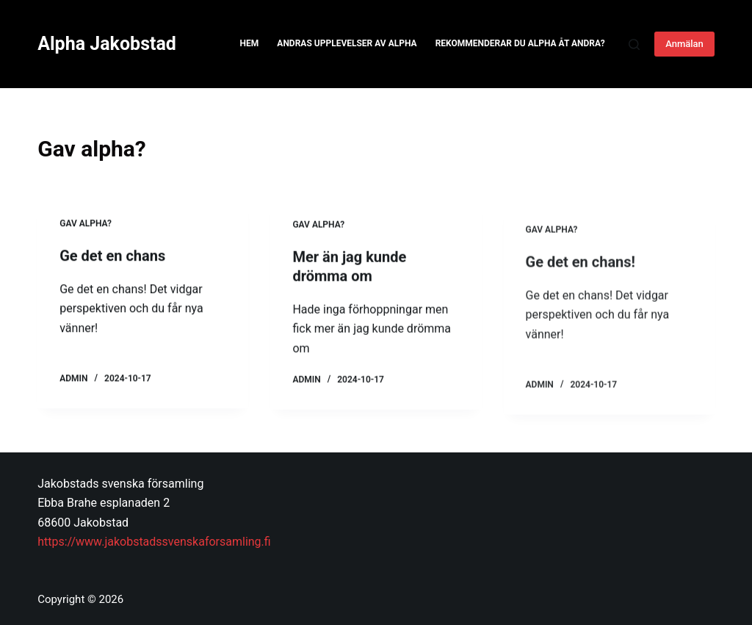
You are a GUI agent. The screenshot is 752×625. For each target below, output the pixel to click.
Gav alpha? (85, 225)
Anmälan (684, 43)
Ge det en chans (112, 257)
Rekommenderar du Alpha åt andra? (520, 43)
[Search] (634, 44)
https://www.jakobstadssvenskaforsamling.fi (153, 542)
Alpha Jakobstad (106, 43)
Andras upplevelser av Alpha (346, 43)
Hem (249, 43)
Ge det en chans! (580, 297)
